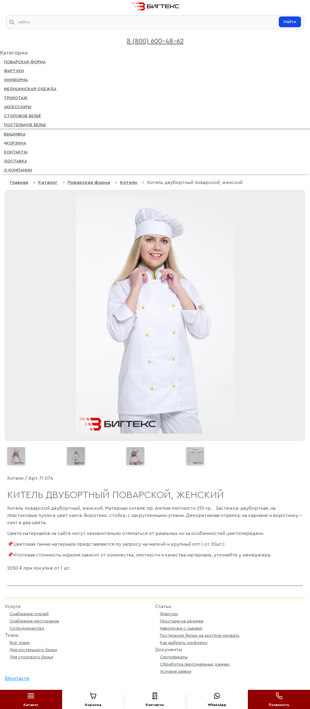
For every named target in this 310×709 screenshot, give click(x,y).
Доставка (15, 161)
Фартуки (14, 70)
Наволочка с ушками (181, 628)
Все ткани (20, 642)
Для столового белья (31, 657)
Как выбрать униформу (184, 642)
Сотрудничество (27, 628)
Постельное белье (25, 124)
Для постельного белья (33, 650)
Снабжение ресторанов (34, 621)
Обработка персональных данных (195, 664)
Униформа (16, 79)
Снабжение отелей (29, 614)
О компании (18, 170)
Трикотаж (16, 97)
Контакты (16, 152)
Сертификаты (174, 657)
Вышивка (15, 134)
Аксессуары (18, 106)
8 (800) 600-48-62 (155, 41)
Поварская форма (25, 61)
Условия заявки (175, 671)
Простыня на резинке (181, 621)
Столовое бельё (22, 115)
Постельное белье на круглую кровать (199, 635)
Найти (290, 22)
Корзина (15, 143)
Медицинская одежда (30, 88)
